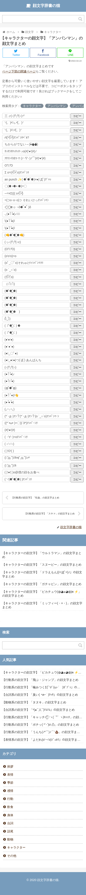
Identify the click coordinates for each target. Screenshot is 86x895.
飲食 (10, 807)
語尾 (10, 831)
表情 (10, 774)
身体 (10, 815)
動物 (10, 839)
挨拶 (10, 766)
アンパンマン (56, 106)
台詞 (10, 823)
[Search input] (41, 19)
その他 (11, 855)
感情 (10, 790)
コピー (77, 116)
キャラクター (32, 106)
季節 (10, 782)
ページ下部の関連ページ (19, 71)
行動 (10, 799)
